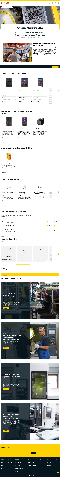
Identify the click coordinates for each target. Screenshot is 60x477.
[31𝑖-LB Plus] (28, 126)
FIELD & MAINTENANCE (19, 461)
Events (40, 461)
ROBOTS (6, 461)
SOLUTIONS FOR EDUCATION (31, 461)
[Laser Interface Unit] (12, 161)
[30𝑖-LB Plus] (12, 126)
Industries (11, 5)
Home (5, 7)
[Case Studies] (8, 272)
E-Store (17, 468)
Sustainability (47, 464)
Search (48, 3)
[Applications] (13, 272)
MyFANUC (52, 3)
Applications (16, 5)
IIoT (5, 467)
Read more (12, 307)
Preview (53, 219)
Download (47, 219)
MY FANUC (17, 470)
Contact (55, 3)
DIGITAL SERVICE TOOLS (19, 464)
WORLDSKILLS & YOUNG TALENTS (32, 464)
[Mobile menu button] (2, 3)
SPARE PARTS (18, 465)
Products (6, 5)
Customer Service (22, 5)
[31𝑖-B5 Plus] (43, 86)
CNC (8, 7)
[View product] (12, 80)
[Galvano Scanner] (43, 126)
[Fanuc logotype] (9, 3)
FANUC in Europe (47, 461)
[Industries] (18, 272)
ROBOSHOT (6, 465)
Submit (34, 451)
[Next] (55, 88)
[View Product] (12, 154)
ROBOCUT (6, 464)
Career (28, 5)
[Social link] (30, 474)
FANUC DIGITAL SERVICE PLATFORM (20, 467)
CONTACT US (52, 64)
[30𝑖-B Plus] (12, 86)
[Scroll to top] (54, 471)
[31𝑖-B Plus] (28, 86)
